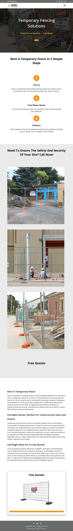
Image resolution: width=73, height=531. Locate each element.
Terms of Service (41, 528)
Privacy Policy (31, 528)
